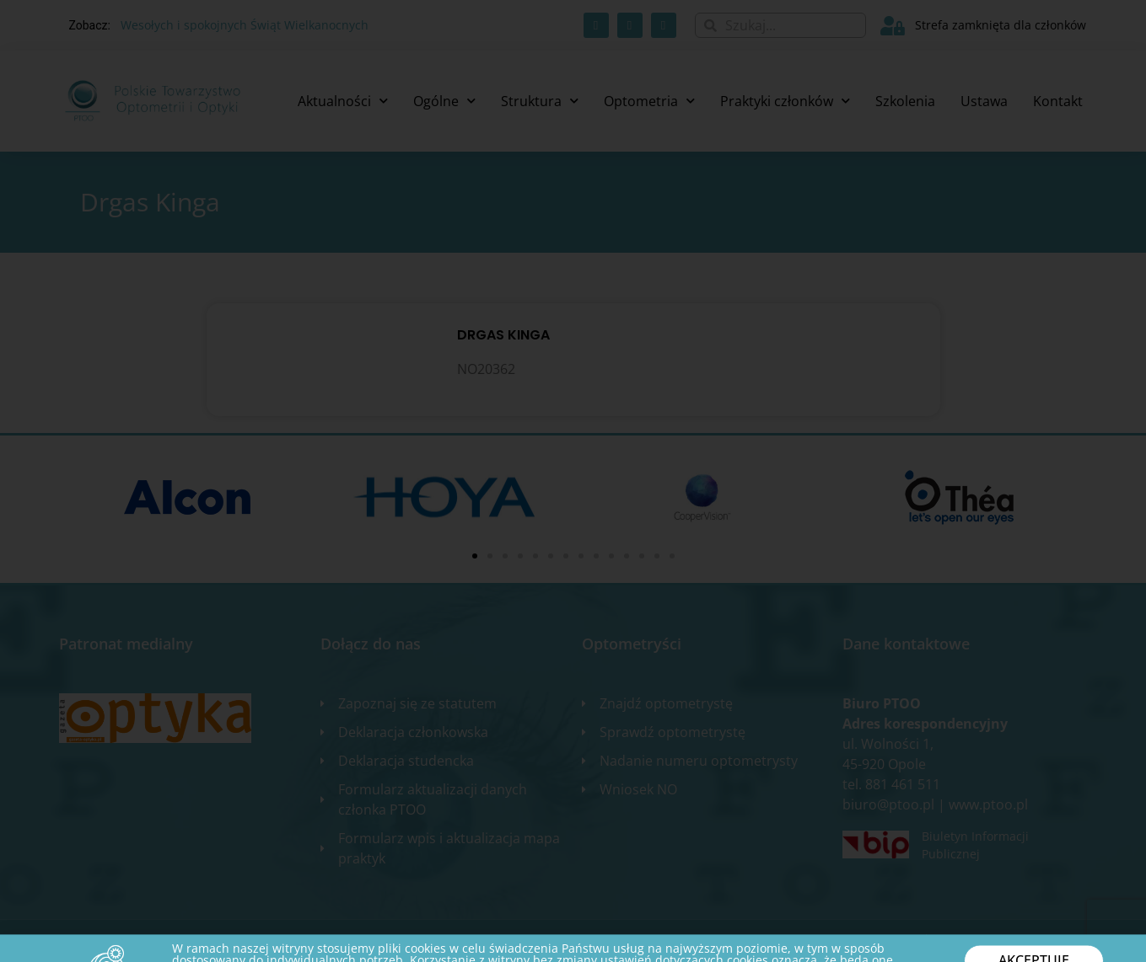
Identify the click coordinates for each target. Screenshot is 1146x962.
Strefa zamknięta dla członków (1000, 25)
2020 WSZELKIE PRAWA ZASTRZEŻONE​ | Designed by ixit (194, 940)
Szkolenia (905, 101)
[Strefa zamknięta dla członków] (892, 25)
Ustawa (984, 101)
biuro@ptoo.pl (888, 804)
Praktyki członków (785, 101)
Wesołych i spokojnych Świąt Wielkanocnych (245, 25)
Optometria (649, 101)
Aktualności (343, 101)
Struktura (539, 101)
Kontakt (1058, 101)
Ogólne (444, 101)
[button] (474, 555)
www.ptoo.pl (988, 804)
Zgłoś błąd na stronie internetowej (992, 940)
